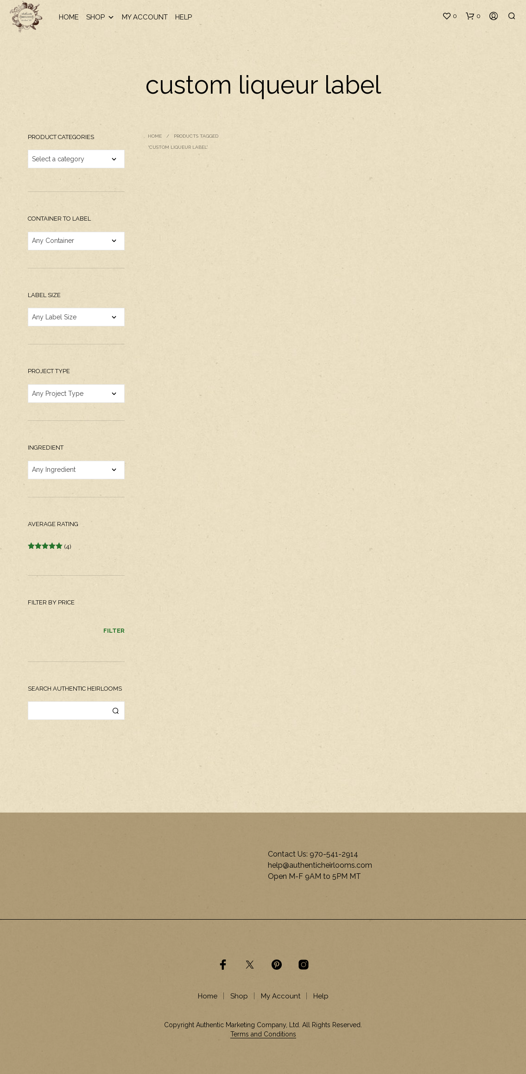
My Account (145, 17)
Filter (114, 630)
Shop (100, 17)
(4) (49, 547)
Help (183, 17)
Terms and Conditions (263, 1034)
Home (69, 17)
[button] (449, 16)
